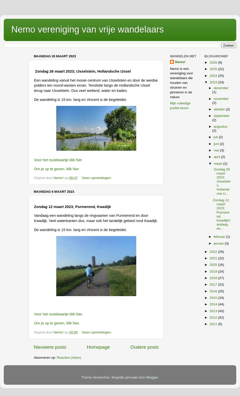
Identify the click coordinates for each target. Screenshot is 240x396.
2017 (214, 284)
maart (218, 163)
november (221, 99)
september (222, 116)
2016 (214, 291)
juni (217, 144)
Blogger (152, 377)
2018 (214, 278)
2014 (214, 304)
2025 (214, 69)
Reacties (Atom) (69, 357)
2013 (214, 311)
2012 (214, 317)
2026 (214, 62)
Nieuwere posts (50, 347)
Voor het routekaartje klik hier (58, 160)
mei (217, 150)
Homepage (98, 347)
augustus (221, 126)
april (217, 157)
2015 (214, 298)
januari (219, 243)
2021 (214, 258)
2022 (214, 252)
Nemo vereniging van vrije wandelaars (87, 29)
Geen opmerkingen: (97, 178)
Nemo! (180, 62)
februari (220, 237)
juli (216, 137)
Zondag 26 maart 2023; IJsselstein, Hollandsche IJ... (221, 181)
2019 (214, 271)
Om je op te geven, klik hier (56, 169)
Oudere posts (144, 347)
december (221, 88)
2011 (214, 324)
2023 (214, 82)
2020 (214, 265)
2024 (214, 76)
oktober (220, 109)
